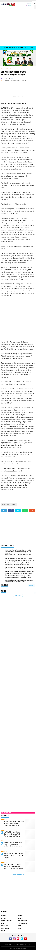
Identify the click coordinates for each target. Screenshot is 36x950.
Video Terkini (5, 928)
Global (20, 918)
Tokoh (11, 69)
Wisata (20, 928)
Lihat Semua (18, 595)
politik (27, 47)
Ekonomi (3, 918)
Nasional (20, 47)
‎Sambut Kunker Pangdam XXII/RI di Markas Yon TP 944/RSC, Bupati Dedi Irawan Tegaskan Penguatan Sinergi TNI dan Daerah (14, 868)
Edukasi (20, 915)
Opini (2, 923)
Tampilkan (31, 585)
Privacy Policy (8, 944)
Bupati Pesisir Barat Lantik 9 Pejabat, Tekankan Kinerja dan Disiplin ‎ (14, 856)
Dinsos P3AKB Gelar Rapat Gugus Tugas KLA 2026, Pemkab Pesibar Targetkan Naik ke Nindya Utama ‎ (13, 846)
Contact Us (16, 944)
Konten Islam (6, 69)
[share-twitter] (18, 510)
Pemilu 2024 (4, 925)
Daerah (6, 47)
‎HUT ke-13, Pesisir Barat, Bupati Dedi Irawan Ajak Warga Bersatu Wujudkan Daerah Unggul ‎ (12, 835)
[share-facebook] (11, 510)
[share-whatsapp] (25, 510)
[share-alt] (4, 510)
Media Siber (28, 944)
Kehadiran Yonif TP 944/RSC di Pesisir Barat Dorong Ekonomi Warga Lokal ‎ (14, 823)
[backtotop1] (34, 948)
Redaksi (22, 944)
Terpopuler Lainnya (18, 874)
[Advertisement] (18, 26)
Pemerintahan (13, 47)
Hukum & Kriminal (6, 920)
